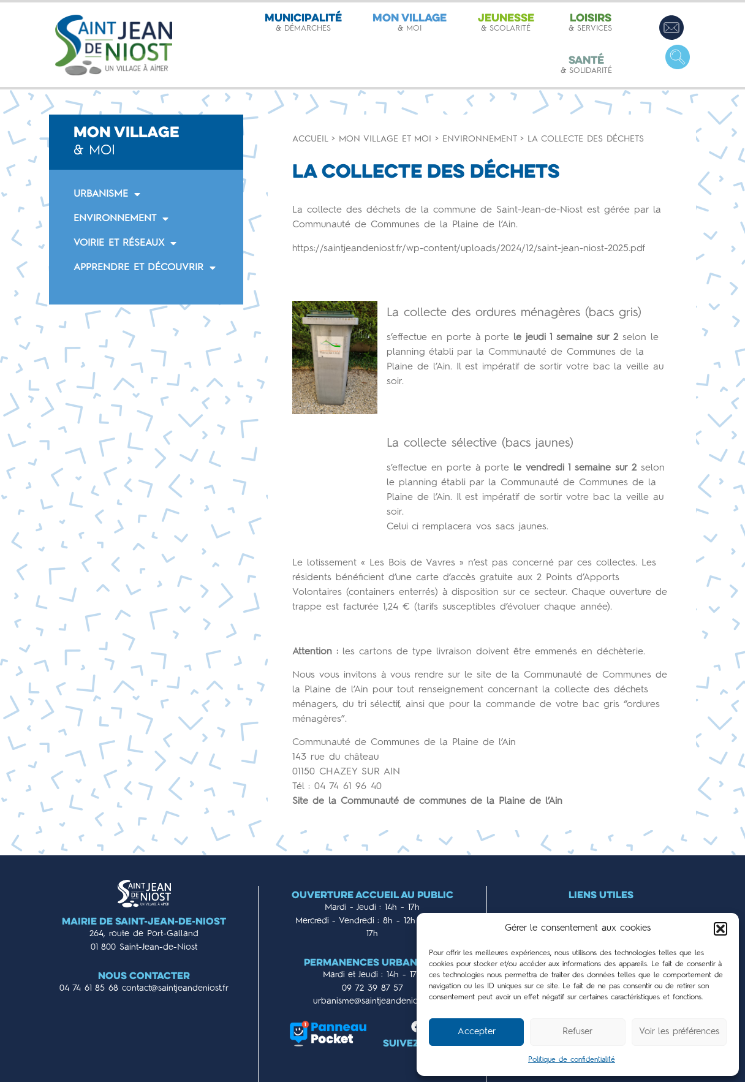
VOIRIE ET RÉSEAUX (125, 243)
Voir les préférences (679, 1032)
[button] (720, 929)
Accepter (477, 1032)
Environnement (479, 139)
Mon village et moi (385, 139)
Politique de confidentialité (571, 1060)
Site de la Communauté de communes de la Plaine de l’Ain (427, 801)
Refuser (577, 1032)
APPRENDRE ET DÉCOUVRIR (145, 268)
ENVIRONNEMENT (121, 219)
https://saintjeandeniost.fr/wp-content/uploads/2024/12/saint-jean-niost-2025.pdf (468, 249)
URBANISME (107, 194)
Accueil (310, 139)
